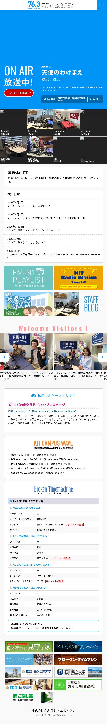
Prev (4, 357)
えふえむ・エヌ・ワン (53, 5)
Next (102, 357)
